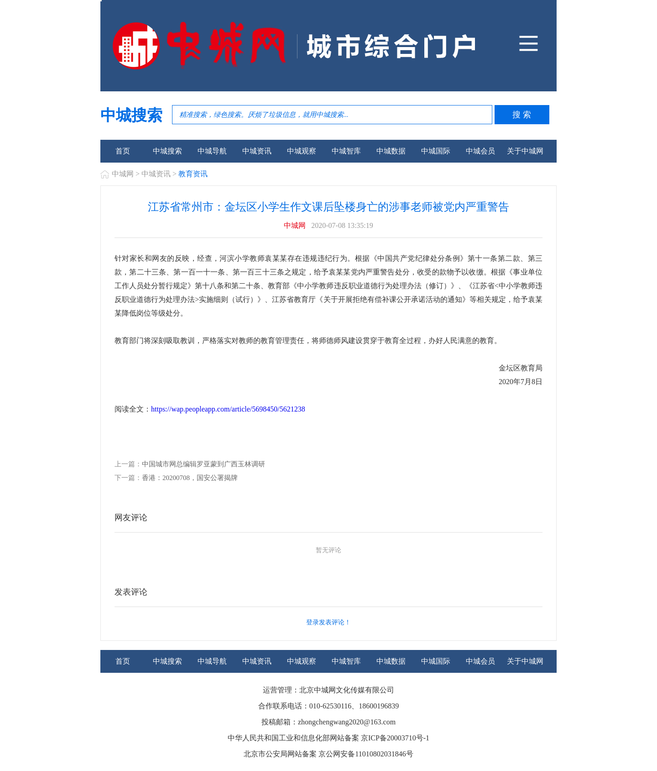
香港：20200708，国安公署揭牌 (190, 477)
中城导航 (212, 151)
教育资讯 (193, 174)
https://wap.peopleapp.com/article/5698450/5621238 (228, 409)
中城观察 (301, 151)
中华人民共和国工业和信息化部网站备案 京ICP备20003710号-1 (328, 738)
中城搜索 (167, 151)
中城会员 (480, 151)
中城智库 (346, 151)
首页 (122, 151)
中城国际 (435, 151)
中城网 (123, 174)
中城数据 (391, 151)
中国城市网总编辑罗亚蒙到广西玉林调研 (203, 464)
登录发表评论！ (328, 622)
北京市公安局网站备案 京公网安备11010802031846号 (328, 754)
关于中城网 (525, 151)
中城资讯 (256, 151)
